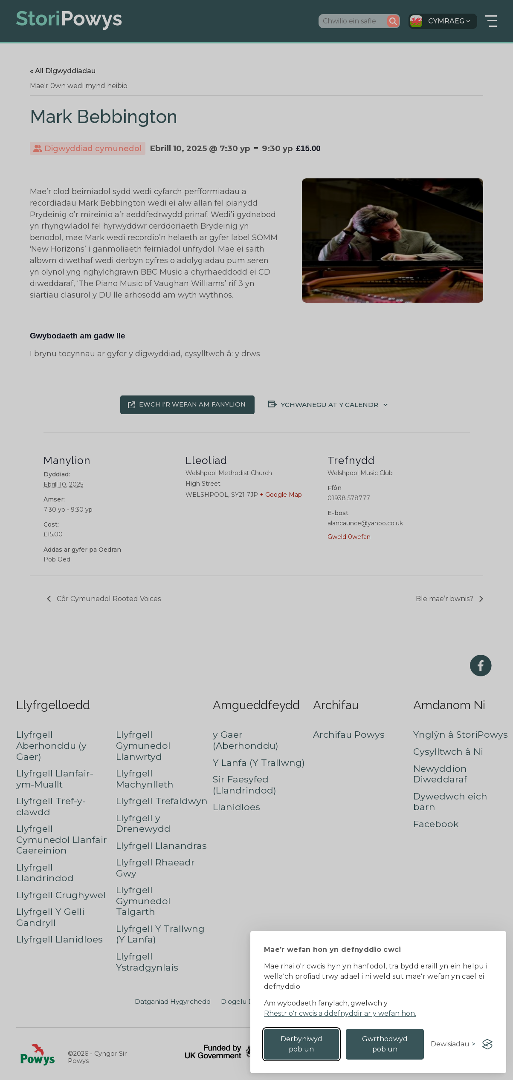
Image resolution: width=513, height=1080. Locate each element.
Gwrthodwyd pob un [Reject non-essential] (385, 1044)
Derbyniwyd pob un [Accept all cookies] (301, 1044)
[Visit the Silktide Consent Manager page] (487, 1044)
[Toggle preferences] (453, 1044)
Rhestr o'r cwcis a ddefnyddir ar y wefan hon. (340, 1013)
